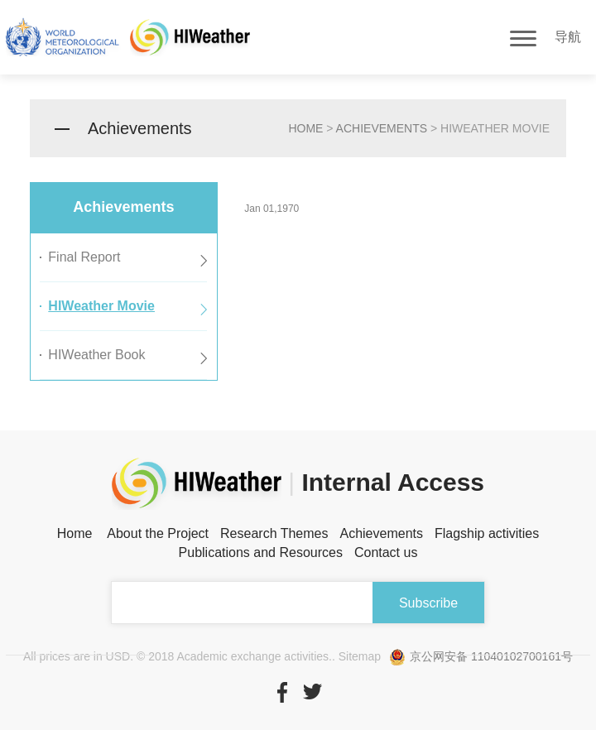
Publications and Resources (261, 552)
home (305, 128)
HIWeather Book (96, 355)
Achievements (381, 128)
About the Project (158, 533)
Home (75, 533)
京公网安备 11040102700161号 (481, 656)
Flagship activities (487, 533)
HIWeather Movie (101, 306)
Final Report (84, 257)
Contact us (385, 552)
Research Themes (274, 533)
